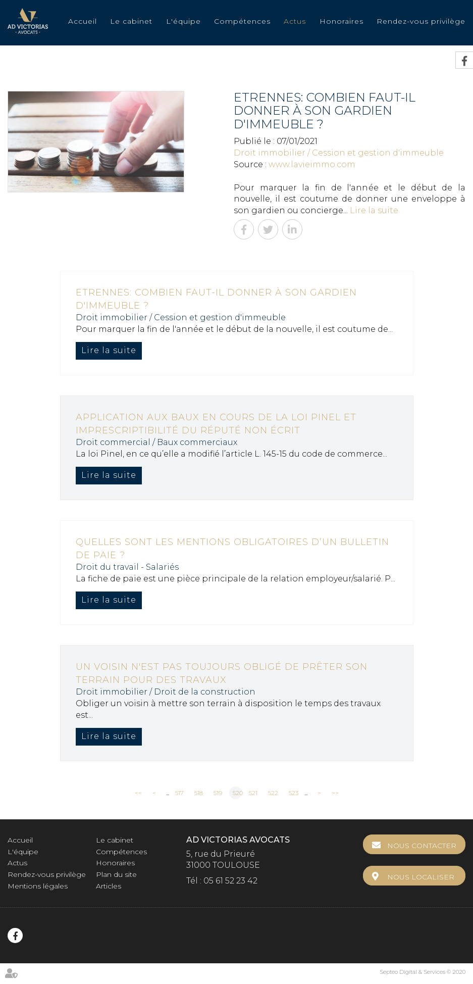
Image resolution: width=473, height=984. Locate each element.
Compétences (242, 21)
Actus (295, 21)
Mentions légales (38, 886)
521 (253, 793)
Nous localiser (420, 876)
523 (293, 793)
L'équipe (183, 21)
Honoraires (341, 21)
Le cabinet (131, 21)
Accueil (82, 21)
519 (218, 793)
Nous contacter (421, 845)
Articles (108, 886)
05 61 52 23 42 (230, 880)
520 (237, 793)
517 (179, 793)
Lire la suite (374, 210)
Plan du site (116, 874)
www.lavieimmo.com (312, 164)
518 (198, 793)
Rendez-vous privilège (421, 21)
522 (273, 793)
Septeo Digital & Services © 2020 (422, 971)
